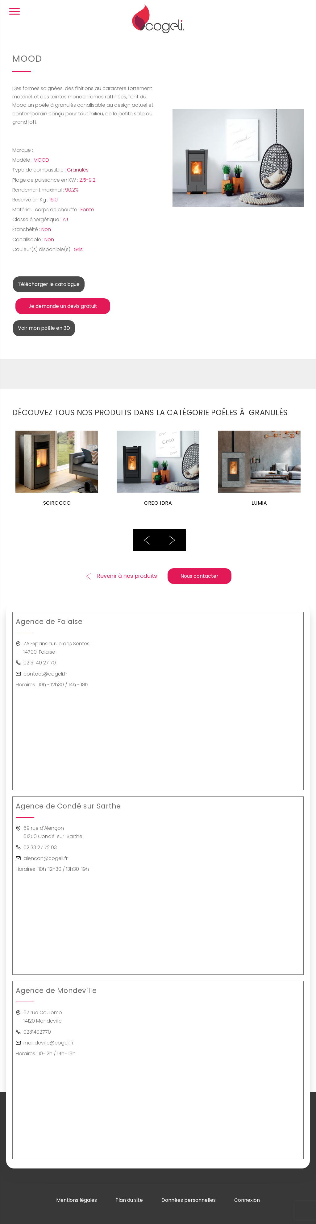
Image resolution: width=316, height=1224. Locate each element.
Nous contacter (199, 576)
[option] (56, 472)
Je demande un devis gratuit (62, 306)
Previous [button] (147, 540)
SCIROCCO (57, 503)
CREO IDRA (158, 503)
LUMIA (259, 503)
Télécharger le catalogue (49, 284)
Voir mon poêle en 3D (44, 328)
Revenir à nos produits (127, 576)
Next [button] (172, 540)
